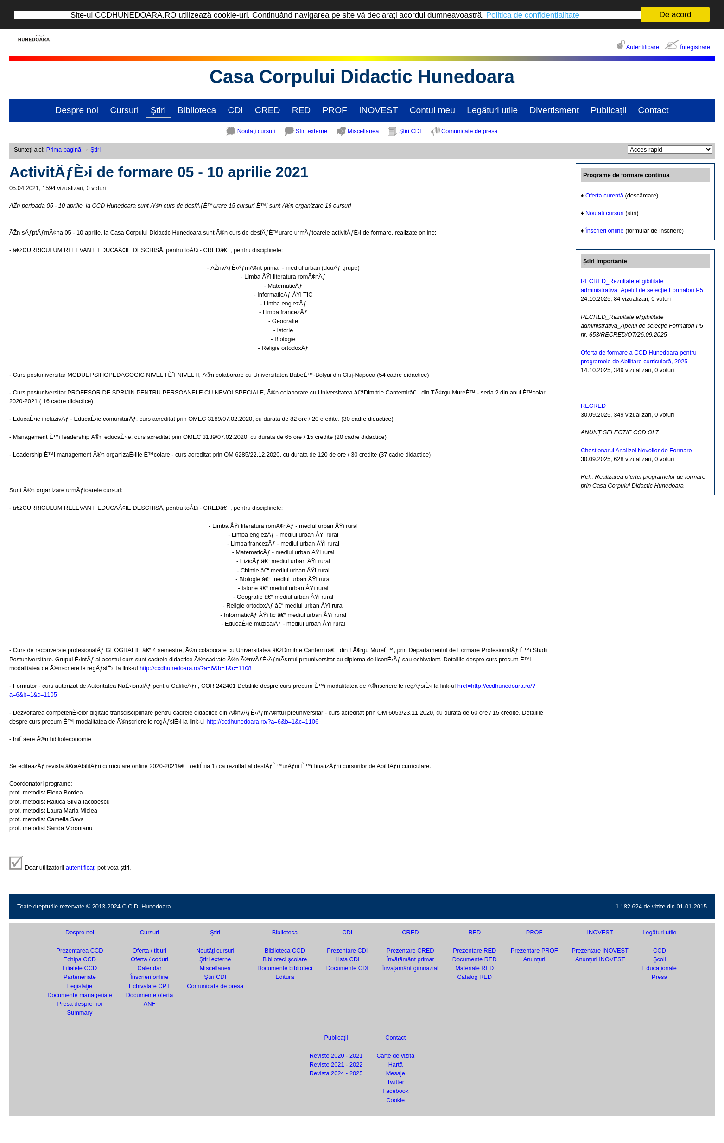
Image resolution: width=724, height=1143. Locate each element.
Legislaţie (79, 986)
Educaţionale (659, 968)
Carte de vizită (395, 1055)
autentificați (81, 867)
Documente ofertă (149, 994)
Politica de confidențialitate (532, 15)
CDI (235, 110)
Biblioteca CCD (285, 950)
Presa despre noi (79, 1003)
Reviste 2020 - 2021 (336, 1055)
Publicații (608, 110)
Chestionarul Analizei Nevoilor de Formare (636, 450)
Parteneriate (80, 976)
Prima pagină (63, 149)
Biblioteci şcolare (284, 959)
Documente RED (474, 959)
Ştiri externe (311, 130)
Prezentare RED (474, 950)
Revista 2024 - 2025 (336, 1073)
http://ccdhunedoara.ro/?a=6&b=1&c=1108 (196, 668)
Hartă (395, 1064)
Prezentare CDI (347, 950)
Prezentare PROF (534, 950)
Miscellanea (363, 130)
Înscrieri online (604, 230)
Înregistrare (695, 47)
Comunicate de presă (469, 130)
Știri (95, 149)
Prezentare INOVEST (600, 950)
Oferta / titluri (149, 950)
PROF (335, 110)
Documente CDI (347, 968)
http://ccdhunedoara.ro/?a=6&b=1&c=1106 (263, 721)
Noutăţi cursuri (256, 130)
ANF (150, 1003)
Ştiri (158, 110)
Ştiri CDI (410, 130)
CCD (659, 950)
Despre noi (76, 110)
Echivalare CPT (149, 986)
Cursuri (124, 110)
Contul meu (432, 110)
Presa (659, 976)
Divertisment (554, 110)
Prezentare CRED (410, 950)
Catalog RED (474, 976)
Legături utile (492, 110)
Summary (80, 1012)
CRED (267, 110)
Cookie (395, 1100)
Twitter (395, 1082)
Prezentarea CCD (79, 950)
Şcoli (659, 959)
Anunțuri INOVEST (600, 959)
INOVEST (378, 110)
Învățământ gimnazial (410, 968)
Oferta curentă (604, 195)
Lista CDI (347, 959)
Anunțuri (534, 959)
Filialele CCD (80, 968)
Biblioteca (197, 110)
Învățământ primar (410, 959)
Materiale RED (474, 968)
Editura (284, 976)
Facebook (395, 1090)
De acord (676, 14)
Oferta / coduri (149, 959)
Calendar (150, 968)
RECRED (593, 405)
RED (301, 110)
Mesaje (395, 1073)
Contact (653, 110)
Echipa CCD (80, 959)
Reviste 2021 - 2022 (336, 1064)
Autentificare (642, 47)
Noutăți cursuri (604, 213)
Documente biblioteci (284, 968)
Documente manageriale (79, 994)
